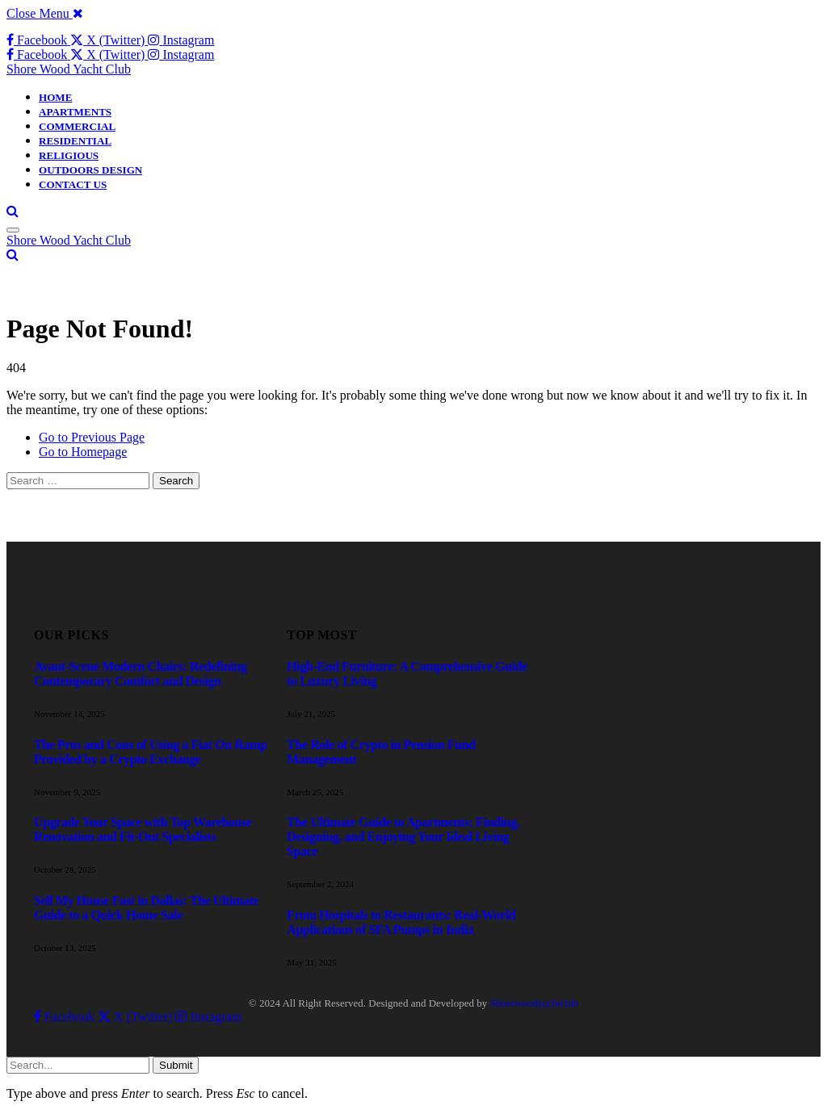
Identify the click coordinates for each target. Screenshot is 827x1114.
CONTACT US (73, 184)
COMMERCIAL (77, 126)
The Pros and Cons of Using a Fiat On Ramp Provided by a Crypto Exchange (150, 752)
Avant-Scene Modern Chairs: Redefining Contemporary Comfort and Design (140, 674)
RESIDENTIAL (75, 141)
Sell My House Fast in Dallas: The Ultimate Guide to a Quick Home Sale (146, 908)
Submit (175, 1065)
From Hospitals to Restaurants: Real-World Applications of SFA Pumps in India (401, 922)
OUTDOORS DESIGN (90, 170)
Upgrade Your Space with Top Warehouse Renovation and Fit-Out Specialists (143, 829)
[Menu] (12, 230)
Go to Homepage (83, 452)
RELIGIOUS (69, 155)
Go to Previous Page (92, 437)
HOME (55, 97)
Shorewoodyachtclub (533, 1003)
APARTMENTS (75, 112)
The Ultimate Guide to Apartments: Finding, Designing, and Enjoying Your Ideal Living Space (403, 836)
